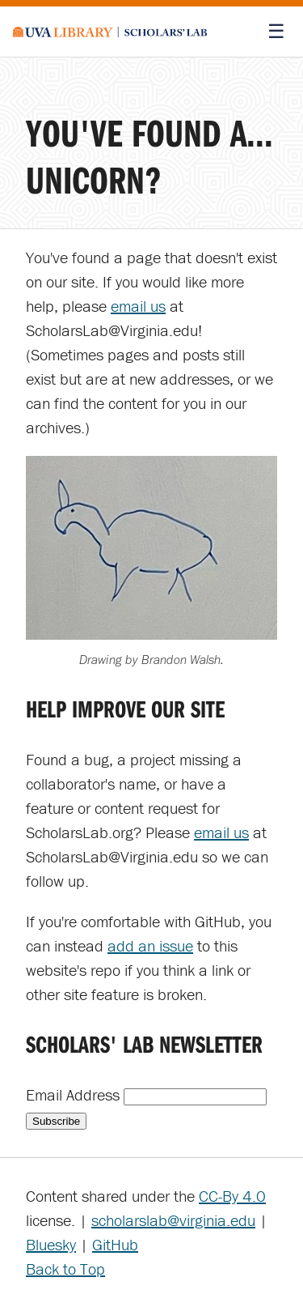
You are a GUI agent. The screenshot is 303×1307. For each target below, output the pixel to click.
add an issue (150, 945)
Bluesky (51, 1244)
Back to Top (65, 1268)
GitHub (115, 1244)
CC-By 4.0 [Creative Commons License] (232, 1196)
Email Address (75, 1094)
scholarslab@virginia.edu (173, 1220)
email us (138, 306)
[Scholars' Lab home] (110, 31)
